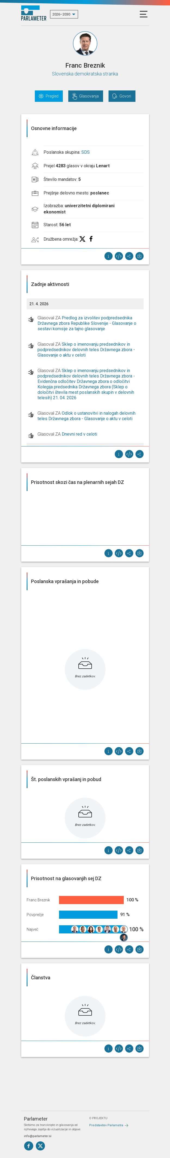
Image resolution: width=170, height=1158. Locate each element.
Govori (125, 96)
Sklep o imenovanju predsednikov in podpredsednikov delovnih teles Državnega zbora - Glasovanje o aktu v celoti (86, 350)
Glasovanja (89, 96)
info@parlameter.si (37, 1136)
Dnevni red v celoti (79, 434)
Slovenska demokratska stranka (85, 74)
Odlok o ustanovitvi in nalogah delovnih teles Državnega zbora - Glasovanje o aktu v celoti (86, 416)
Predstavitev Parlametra (106, 1125)
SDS (85, 152)
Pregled (52, 96)
